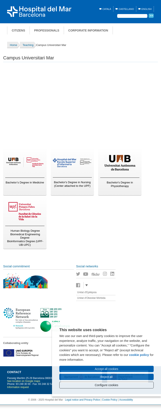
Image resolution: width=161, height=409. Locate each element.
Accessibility (126, 399)
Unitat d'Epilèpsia (86, 292)
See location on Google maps (23, 381)
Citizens (18, 30)
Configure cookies (106, 385)
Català (107, 9)
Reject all (106, 377)
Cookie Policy (109, 399)
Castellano (126, 9)
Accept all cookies (106, 369)
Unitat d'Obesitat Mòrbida (91, 298)
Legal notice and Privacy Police (82, 399)
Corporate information (88, 30)
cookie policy (139, 355)
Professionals (46, 30)
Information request (18, 387)
